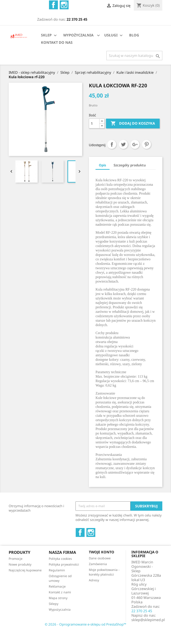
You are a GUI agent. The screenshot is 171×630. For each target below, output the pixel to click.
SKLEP (49, 35)
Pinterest (146, 144)
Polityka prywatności (64, 564)
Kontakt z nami (60, 592)
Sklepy (53, 604)
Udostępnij (111, 144)
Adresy (94, 580)
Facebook (53, 4)
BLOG (134, 35)
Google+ (134, 144)
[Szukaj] (134, 55)
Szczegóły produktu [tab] (130, 165)
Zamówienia (98, 564)
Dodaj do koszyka (133, 123)
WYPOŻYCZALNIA (78, 35)
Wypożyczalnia (60, 609)
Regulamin (57, 570)
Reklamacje (57, 586)
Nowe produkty (20, 564)
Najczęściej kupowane (25, 570)
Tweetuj (123, 144)
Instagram (64, 4)
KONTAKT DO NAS (57, 42)
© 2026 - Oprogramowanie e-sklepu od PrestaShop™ (85, 624)
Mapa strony (58, 598)
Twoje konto (101, 552)
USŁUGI (114, 35)
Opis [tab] (102, 165)
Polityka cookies (60, 558)
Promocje (15, 558)
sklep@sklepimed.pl (148, 619)
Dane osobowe (100, 558)
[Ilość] (94, 123)
